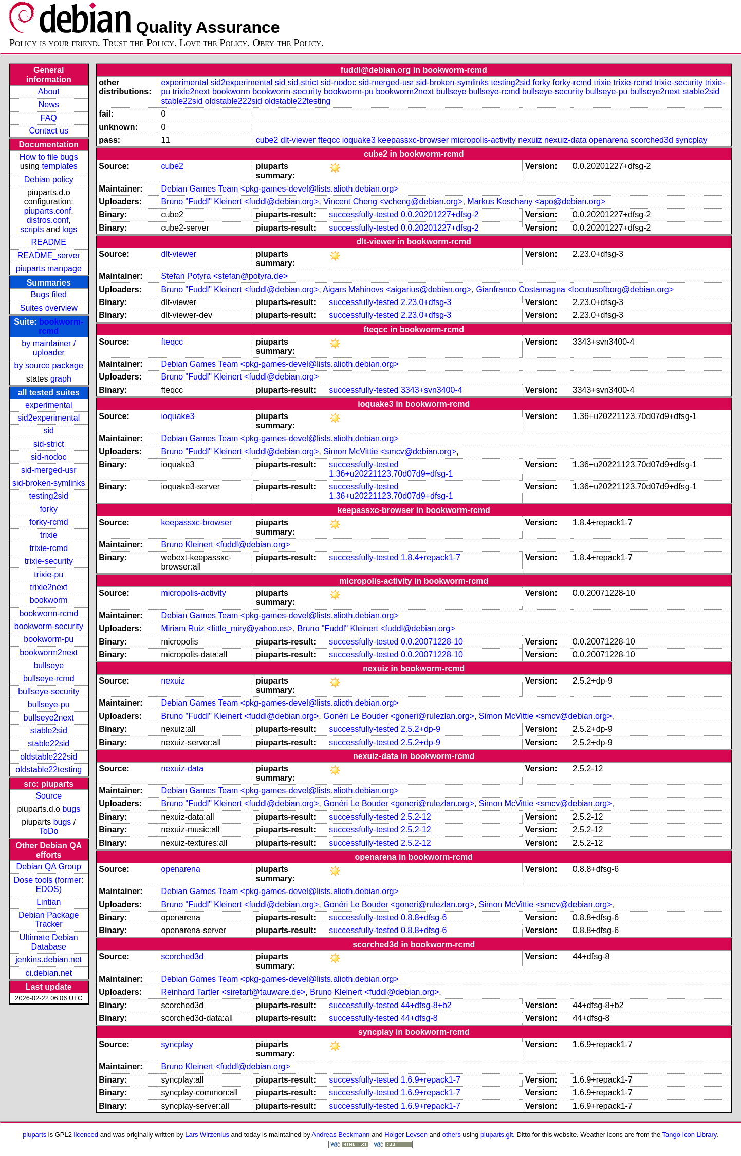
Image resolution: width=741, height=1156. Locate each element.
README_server (48, 255)
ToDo (48, 831)
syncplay (691, 140)
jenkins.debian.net (48, 959)
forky (49, 509)
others (451, 1135)
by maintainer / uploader (49, 348)
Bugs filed (49, 294)
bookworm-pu (48, 639)
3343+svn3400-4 (431, 390)
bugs (71, 809)
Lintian (48, 902)
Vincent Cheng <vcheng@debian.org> (392, 201)
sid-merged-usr (49, 470)
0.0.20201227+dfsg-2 (440, 214)
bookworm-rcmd (48, 613)
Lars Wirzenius (207, 1135)
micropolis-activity (483, 140)
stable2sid (48, 730)
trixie (49, 534)
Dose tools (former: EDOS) (49, 885)
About (49, 91)
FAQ (49, 117)
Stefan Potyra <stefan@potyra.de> (224, 276)
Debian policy (48, 179)
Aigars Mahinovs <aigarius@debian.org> (397, 289)
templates (59, 166)
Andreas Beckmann (341, 1135)
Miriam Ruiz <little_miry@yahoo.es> (226, 628)
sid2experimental (48, 417)
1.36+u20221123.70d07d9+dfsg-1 (391, 473)
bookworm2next (49, 652)
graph (60, 378)
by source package (48, 365)
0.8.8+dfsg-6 (424, 917)
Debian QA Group (48, 866)
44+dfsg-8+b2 (426, 1005)
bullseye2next (49, 717)
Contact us (48, 130)
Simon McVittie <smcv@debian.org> (389, 451)
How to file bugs (49, 157)
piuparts (34, 1135)
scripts (32, 229)
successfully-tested (363, 214)
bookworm (49, 600)
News (49, 104)
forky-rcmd (48, 522)
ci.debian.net (48, 973)
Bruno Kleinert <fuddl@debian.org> (225, 544)
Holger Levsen (406, 1135)
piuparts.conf (47, 210)
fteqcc (329, 140)
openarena (608, 140)
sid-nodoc (48, 456)
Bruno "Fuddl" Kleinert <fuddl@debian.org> (240, 201)
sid (49, 430)
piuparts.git (496, 1135)
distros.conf (48, 220)
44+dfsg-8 (419, 1018)
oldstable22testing (48, 769)
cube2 (267, 140)
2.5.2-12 (416, 816)
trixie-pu (48, 574)
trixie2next (48, 587)
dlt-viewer (298, 140)
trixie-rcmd (48, 548)
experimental (48, 405)
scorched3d (652, 140)
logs (69, 229)
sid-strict (48, 444)
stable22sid (48, 743)
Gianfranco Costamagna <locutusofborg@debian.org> (575, 289)
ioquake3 (359, 140)
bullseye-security (48, 691)
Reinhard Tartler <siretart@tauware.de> (233, 992)
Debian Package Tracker (48, 919)
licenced (86, 1135)
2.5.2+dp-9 (420, 729)
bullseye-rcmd (49, 678)
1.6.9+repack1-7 (430, 1079)
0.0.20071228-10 (432, 641)
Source (48, 795)
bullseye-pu (49, 704)
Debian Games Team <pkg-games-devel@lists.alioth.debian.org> (279, 188)
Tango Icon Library (689, 1135)
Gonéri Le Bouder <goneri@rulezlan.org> (398, 716)
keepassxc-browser (413, 140)
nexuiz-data (565, 140)
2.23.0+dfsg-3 (426, 302)
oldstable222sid (48, 756)
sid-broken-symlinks (48, 483)
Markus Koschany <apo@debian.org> (536, 201)
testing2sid (49, 495)
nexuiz (530, 140)
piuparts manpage (49, 268)
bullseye (48, 665)
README (48, 242)
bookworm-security (48, 626)
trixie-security (49, 561)
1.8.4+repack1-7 (430, 557)
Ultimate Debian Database (49, 942)
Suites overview (49, 308)
